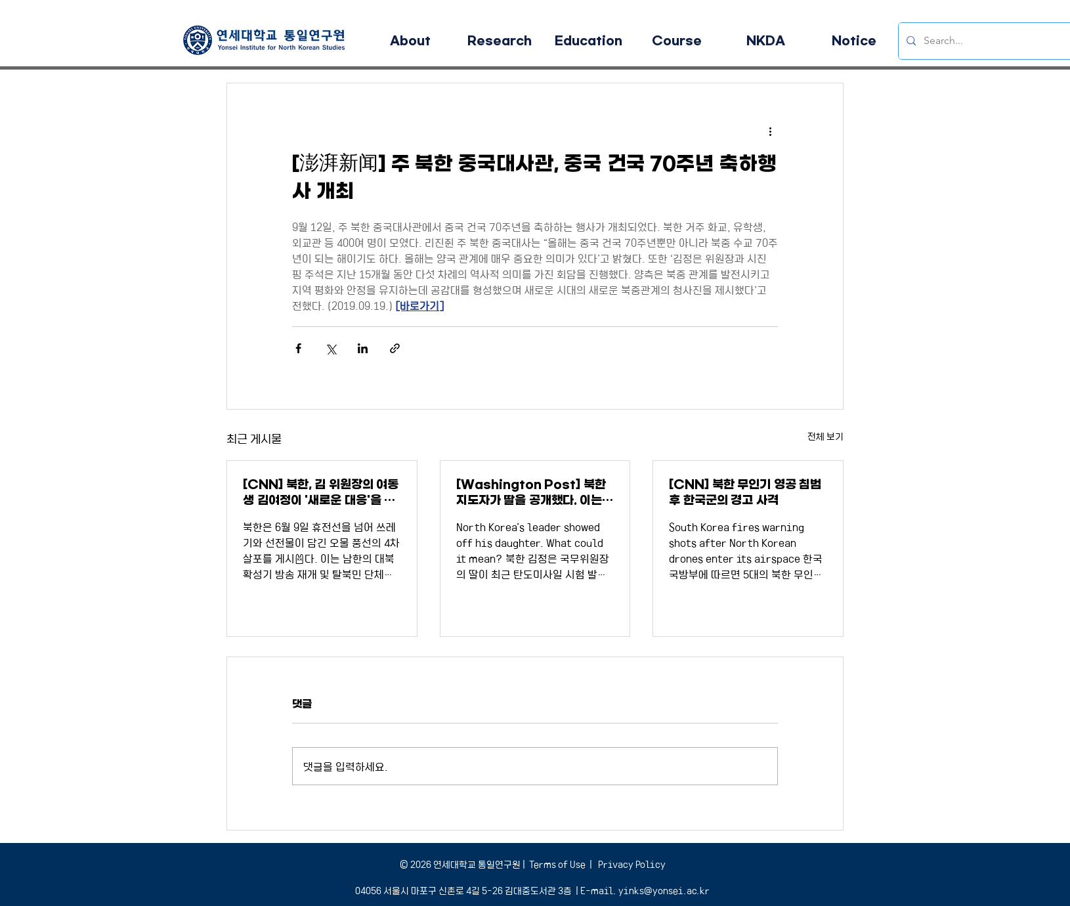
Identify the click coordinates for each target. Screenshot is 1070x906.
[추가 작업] (770, 131)
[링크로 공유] (395, 348)
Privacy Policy (631, 864)
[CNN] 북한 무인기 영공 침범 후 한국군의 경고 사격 (745, 492)
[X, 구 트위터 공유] (330, 348)
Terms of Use (557, 864)
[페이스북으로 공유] (298, 348)
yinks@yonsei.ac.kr (664, 890)
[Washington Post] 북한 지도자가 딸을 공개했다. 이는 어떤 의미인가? (531, 492)
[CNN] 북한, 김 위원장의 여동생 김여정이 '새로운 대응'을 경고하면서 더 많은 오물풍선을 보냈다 (321, 492)
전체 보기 (825, 435)
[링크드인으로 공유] (362, 348)
